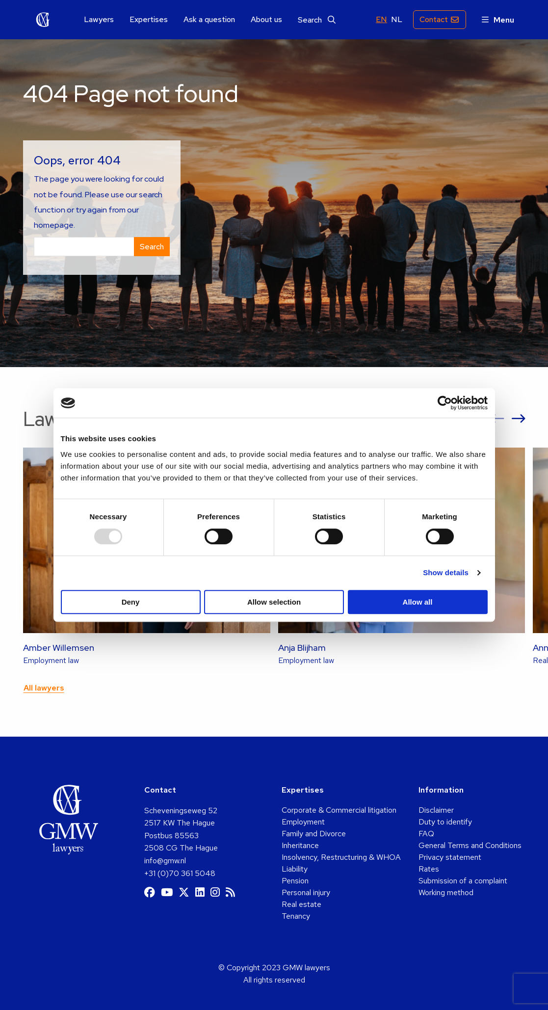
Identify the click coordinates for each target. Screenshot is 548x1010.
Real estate (301, 904)
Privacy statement (449, 857)
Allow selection (274, 602)
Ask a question (209, 20)
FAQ (426, 833)
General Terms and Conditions (470, 845)
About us (266, 20)
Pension (295, 881)
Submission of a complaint (462, 881)
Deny (131, 602)
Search (317, 20)
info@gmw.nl (165, 860)
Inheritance (300, 845)
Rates (428, 869)
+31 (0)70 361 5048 (179, 873)
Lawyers (99, 20)
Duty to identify (445, 822)
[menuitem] (99, 20)
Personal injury (306, 892)
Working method (445, 892)
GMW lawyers (43, 19)
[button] (497, 419)
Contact (433, 19)
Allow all (418, 602)
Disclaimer (436, 810)
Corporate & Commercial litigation (339, 810)
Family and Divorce (314, 833)
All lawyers (44, 688)
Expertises (149, 20)
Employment (303, 822)
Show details (446, 572)
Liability (295, 869)
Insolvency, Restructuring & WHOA (341, 857)
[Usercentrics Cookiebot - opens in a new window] (445, 403)
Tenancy (296, 916)
